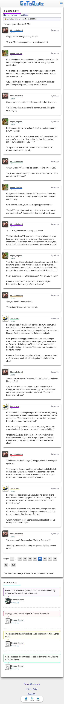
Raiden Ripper (17, 620)
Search (32, 699)
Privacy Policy (32, 689)
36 (30, 559)
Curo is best (14, 318)
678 (13, 565)
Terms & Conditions (32, 684)
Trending (38, 699)
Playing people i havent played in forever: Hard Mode (27, 614)
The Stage (24, 15)
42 (6, 565)
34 (20, 559)
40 (50, 559)
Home (6, 15)
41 (55, 559)
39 (45, 559)
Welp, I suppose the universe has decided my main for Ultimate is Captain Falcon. (31, 658)
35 (25, 559)
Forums (14, 15)
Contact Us (32, 694)
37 (35, 559)
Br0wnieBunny (17, 600)
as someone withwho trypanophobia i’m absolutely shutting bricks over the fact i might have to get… (30, 591)
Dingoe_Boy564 (16, 53)
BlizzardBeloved (16, 30)
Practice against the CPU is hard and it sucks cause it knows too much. (32, 635)
